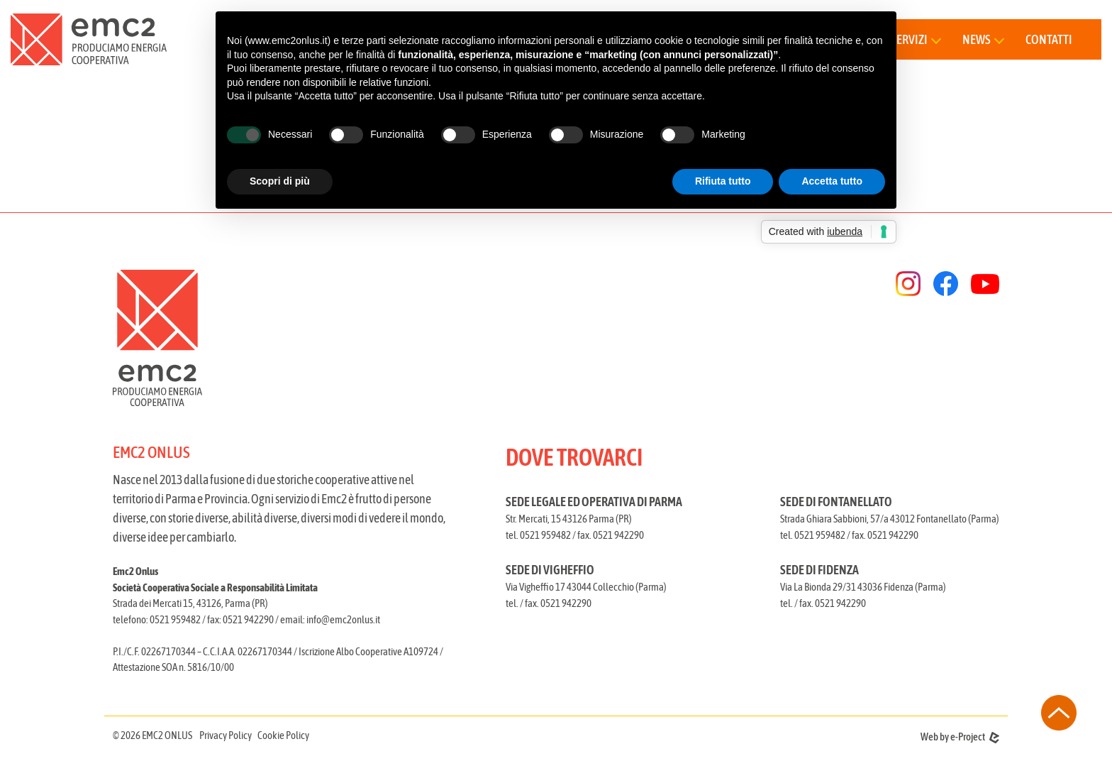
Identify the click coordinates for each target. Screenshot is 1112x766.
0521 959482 (175, 619)
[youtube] (985, 284)
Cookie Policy (283, 735)
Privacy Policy (225, 735)
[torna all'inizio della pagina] (1059, 713)
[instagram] (908, 283)
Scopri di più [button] (280, 181)
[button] (982, 39)
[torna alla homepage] (330, 338)
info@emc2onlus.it (343, 619)
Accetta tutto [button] (831, 181)
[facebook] (945, 283)
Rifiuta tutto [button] (723, 181)
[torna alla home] (89, 39)
